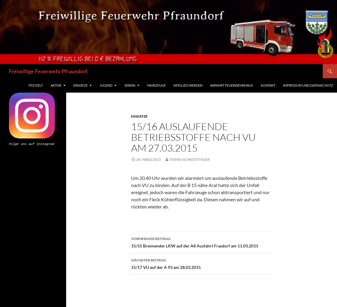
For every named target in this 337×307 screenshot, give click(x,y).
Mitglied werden (187, 85)
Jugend (106, 85)
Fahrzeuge (156, 85)
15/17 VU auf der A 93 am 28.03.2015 (201, 263)
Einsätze (80, 85)
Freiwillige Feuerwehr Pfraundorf (48, 71)
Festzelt (36, 85)
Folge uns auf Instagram (31, 143)
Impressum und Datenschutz (308, 85)
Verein (129, 85)
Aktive (56, 85)
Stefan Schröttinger (189, 159)
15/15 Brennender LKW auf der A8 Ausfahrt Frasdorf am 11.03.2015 (201, 241)
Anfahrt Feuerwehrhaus (231, 85)
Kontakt (268, 85)
